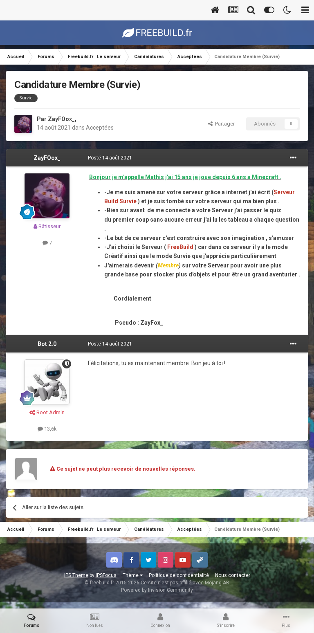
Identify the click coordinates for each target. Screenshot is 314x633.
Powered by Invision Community (157, 590)
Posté (110, 158)
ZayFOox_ (61, 119)
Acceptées (100, 127)
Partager (221, 124)
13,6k (47, 429)
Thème (133, 575)
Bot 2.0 (47, 344)
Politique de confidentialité (179, 575)
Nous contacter (232, 575)
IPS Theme (76, 575)
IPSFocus (106, 575)
